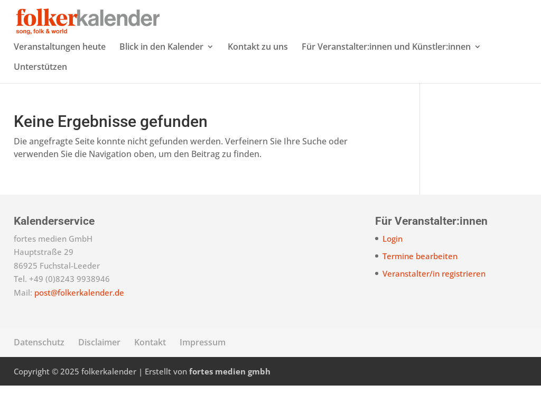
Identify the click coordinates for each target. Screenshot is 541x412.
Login (393, 265)
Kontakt (150, 368)
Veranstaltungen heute (60, 74)
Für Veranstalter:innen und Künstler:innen (386, 74)
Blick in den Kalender (161, 74)
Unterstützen (40, 94)
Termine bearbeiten (420, 282)
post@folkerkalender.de (79, 319)
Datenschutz (39, 368)
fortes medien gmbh (229, 397)
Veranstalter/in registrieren (434, 300)
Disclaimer (99, 368)
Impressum (203, 368)
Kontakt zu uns (258, 74)
